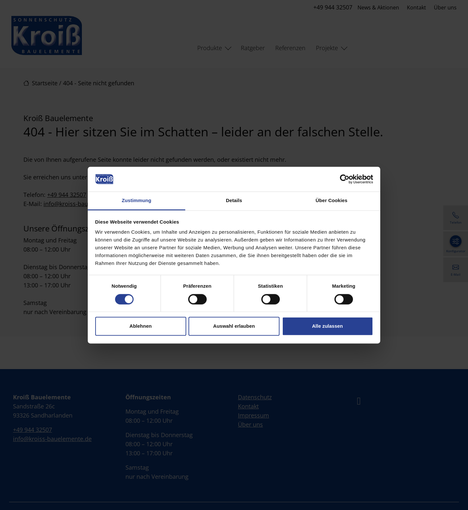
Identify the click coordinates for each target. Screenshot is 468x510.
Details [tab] (234, 200)
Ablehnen (140, 326)
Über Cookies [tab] (331, 200)
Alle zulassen (327, 326)
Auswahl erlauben (234, 326)
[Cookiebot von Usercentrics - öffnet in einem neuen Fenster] (344, 179)
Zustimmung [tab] (136, 200)
